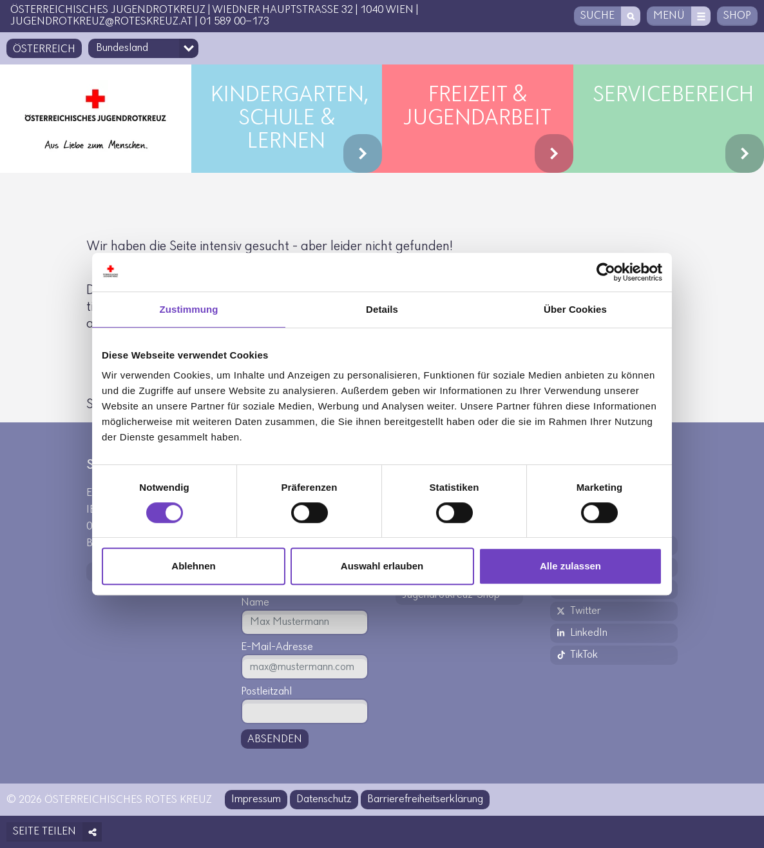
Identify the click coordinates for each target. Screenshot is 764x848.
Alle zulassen (570, 565)
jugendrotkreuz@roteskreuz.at (101, 21)
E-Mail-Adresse (277, 647)
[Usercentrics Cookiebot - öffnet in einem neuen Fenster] (605, 272)
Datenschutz (324, 799)
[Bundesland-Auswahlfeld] (143, 48)
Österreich (44, 49)
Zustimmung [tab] (189, 309)
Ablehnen (193, 565)
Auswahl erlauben (382, 565)
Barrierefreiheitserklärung (425, 799)
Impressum (256, 799)
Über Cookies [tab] (575, 309)
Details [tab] (382, 309)
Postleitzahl (266, 691)
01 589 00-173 (234, 21)
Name (255, 603)
